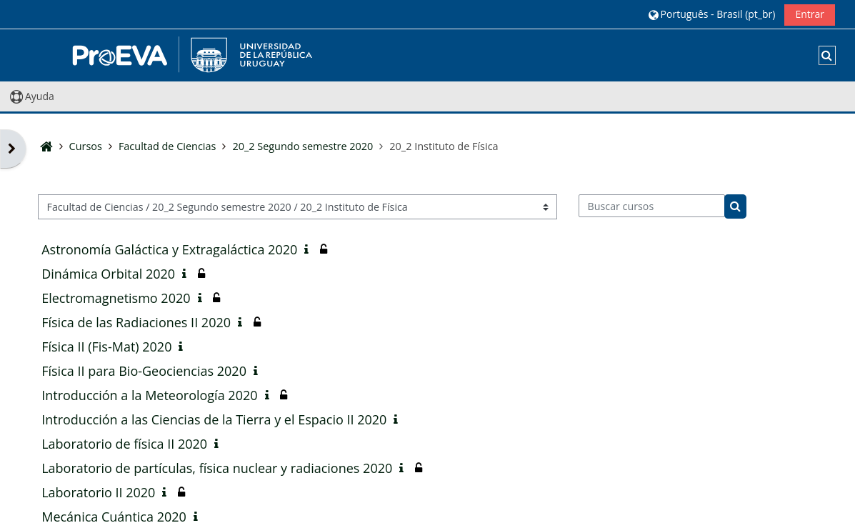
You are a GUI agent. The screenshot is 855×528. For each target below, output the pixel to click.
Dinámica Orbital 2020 (108, 273)
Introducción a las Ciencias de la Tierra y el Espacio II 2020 (213, 419)
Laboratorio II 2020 (98, 492)
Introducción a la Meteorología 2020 (149, 395)
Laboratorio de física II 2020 (124, 443)
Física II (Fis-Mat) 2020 (106, 346)
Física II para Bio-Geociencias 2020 (143, 370)
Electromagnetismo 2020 (115, 298)
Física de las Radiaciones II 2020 (136, 322)
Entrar (809, 14)
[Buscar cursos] (652, 205)
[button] (712, 14)
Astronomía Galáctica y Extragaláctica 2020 (169, 249)
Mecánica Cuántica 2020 (113, 516)
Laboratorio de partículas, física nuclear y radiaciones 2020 (216, 468)
